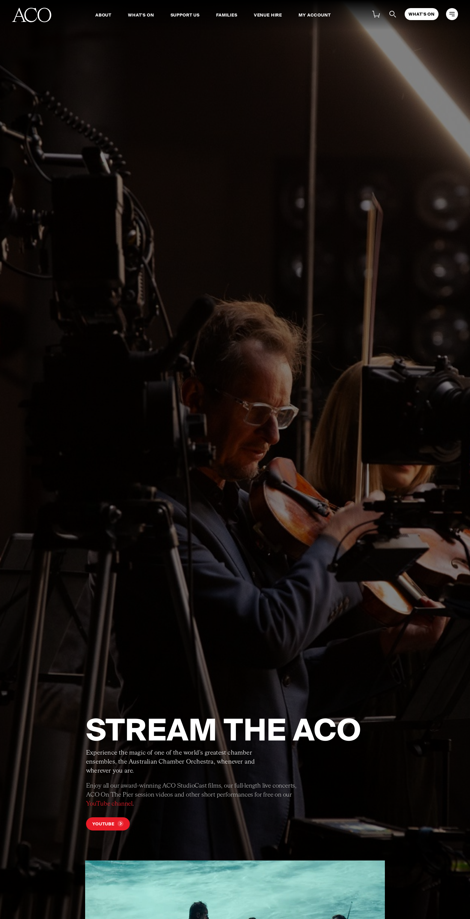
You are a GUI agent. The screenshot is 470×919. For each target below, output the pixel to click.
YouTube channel (109, 804)
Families (226, 15)
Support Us (185, 15)
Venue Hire (268, 15)
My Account (315, 15)
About (103, 15)
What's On (141, 15)
